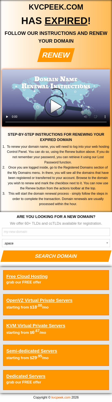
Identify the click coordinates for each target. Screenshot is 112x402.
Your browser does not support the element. (56, 98)
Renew (56, 55)
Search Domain (56, 256)
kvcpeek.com (61, 397)
